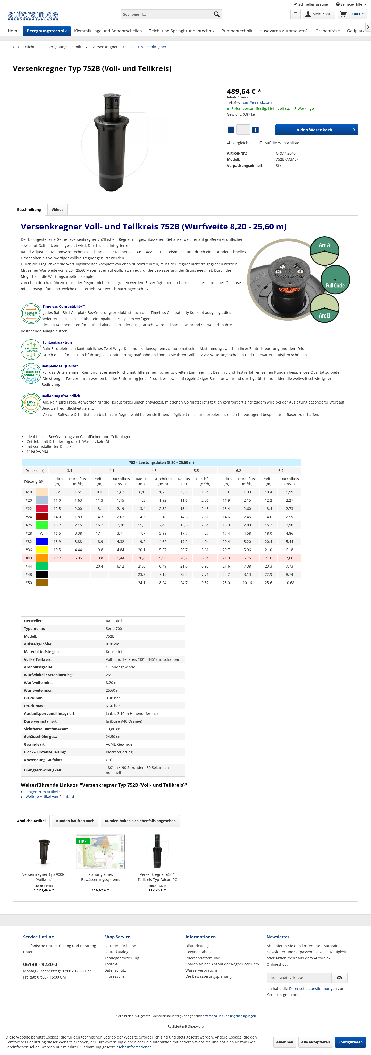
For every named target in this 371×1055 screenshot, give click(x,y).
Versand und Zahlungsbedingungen (230, 1016)
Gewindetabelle (199, 951)
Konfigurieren (350, 1042)
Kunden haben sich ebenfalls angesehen (140, 820)
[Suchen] (216, 14)
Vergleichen (240, 142)
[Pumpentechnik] (237, 31)
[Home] (13, 31)
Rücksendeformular (202, 958)
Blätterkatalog (116, 951)
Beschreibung (29, 209)
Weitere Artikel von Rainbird (47, 796)
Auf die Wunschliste (279, 142)
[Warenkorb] (352, 14)
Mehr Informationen (134, 1046)
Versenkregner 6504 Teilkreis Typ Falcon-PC (157, 877)
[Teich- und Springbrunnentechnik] (182, 31)
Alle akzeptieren (315, 1042)
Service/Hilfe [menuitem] (349, 4)
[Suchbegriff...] (171, 14)
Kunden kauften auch (75, 820)
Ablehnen (284, 1042)
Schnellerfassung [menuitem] (311, 4)
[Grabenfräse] (327, 31)
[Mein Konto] (319, 14)
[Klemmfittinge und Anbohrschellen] (108, 31)
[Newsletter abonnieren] (339, 978)
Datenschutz (115, 970)
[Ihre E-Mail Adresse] (299, 978)
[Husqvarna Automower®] (284, 31)
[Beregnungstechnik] (47, 31)
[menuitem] (171, 16)
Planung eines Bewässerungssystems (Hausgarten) (100, 877)
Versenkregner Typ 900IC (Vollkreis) (43, 877)
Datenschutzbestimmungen (313, 988)
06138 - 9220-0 (40, 964)
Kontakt (110, 964)
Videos (57, 209)
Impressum (114, 976)
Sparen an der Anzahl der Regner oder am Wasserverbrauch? (222, 967)
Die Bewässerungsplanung (208, 976)
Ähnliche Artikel (31, 820)
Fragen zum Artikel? (40, 791)
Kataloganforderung (121, 958)
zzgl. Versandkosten (257, 102)
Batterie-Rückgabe (120, 945)
